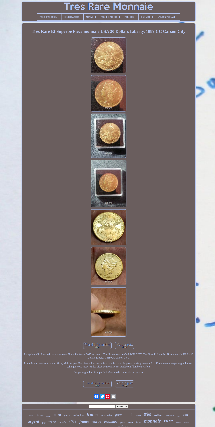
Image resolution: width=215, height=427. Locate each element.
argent (33, 421)
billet (138, 416)
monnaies (106, 415)
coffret (158, 415)
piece (67, 415)
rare (168, 421)
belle (138, 422)
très (147, 414)
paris (118, 415)
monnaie (152, 421)
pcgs (44, 422)
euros (96, 421)
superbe (62, 422)
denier (178, 422)
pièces (122, 422)
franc (52, 422)
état (185, 415)
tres (72, 421)
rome (130, 422)
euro (57, 415)
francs (92, 414)
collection (78, 415)
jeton (178, 416)
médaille (169, 415)
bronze (48, 416)
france (84, 422)
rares (31, 416)
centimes (110, 422)
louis (129, 414)
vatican (186, 422)
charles (39, 415)
